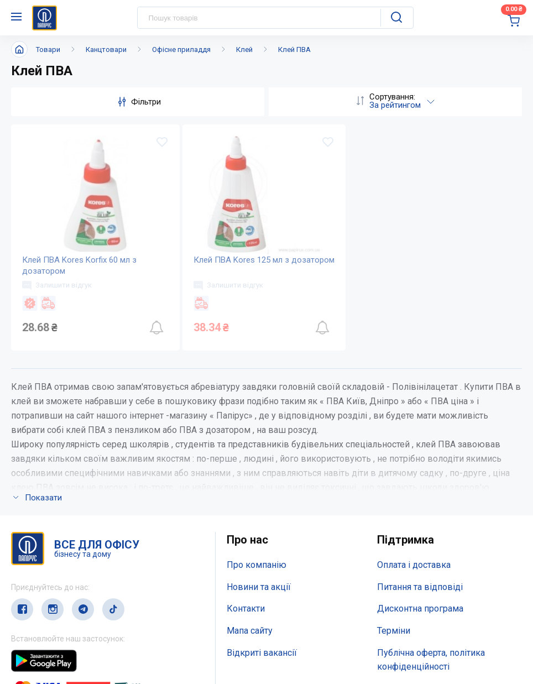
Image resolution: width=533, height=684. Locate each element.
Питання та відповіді (420, 587)
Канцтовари (106, 49)
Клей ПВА (294, 49)
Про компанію (256, 565)
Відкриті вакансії (262, 653)
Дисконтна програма (420, 608)
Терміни (393, 630)
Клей (244, 49)
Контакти (246, 608)
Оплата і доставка (414, 565)
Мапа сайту (250, 630)
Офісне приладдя (181, 49)
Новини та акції (259, 587)
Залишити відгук (57, 285)
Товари (48, 49)
